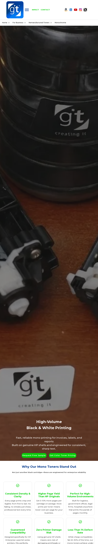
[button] (34, 455)
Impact (35, 10)
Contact (45, 10)
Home (6, 23)
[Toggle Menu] (27, 10)
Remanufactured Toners (41, 23)
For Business (20, 23)
